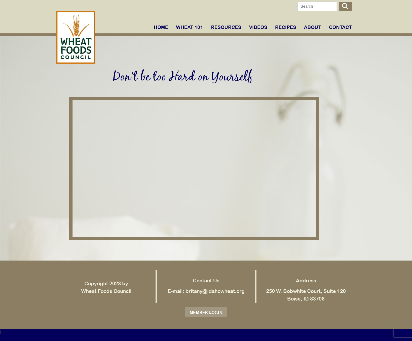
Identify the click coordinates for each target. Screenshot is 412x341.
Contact (340, 27)
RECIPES (285, 27)
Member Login (206, 312)
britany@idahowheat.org (214, 291)
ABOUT (312, 27)
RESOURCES (226, 27)
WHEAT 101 (189, 27)
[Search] (317, 6)
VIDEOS (258, 27)
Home (161, 27)
